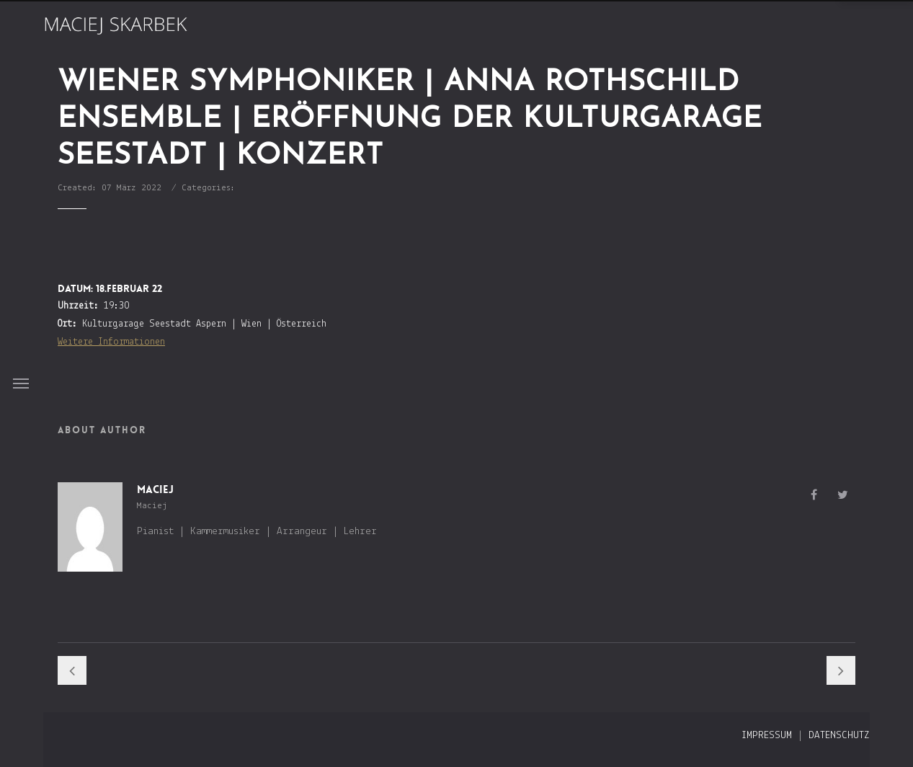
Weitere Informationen (111, 342)
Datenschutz (839, 735)
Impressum (766, 735)
